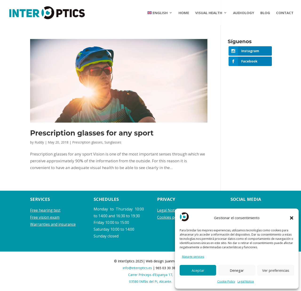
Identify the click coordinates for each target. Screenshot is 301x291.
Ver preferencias (275, 270)
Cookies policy (169, 217)
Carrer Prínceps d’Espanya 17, (150, 274)
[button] (291, 218)
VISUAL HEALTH (208, 13)
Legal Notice (246, 281)
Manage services (193, 257)
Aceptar (198, 270)
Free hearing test (45, 210)
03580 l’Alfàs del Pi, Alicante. (150, 281)
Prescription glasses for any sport (92, 133)
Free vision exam (44, 217)
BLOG (265, 13)
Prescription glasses (87, 142)
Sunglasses (112, 142)
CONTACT (284, 13)
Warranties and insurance (53, 224)
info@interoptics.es (138, 268)
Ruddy (39, 142)
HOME (183, 13)
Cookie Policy (226, 281)
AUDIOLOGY (243, 13)
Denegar (237, 270)
